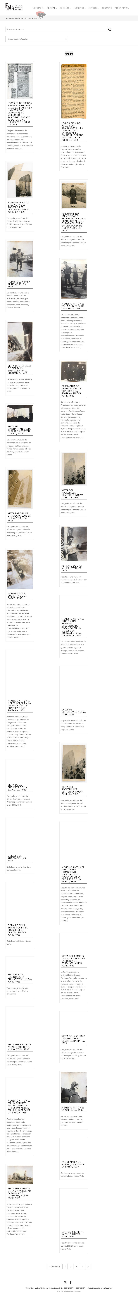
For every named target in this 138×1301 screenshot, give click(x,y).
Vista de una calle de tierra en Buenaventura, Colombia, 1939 (20, 369)
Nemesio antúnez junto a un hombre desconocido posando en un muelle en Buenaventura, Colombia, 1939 (73, 627)
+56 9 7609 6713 (81, 1288)
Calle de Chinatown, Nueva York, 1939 (74, 712)
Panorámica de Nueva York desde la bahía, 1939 (73, 1164)
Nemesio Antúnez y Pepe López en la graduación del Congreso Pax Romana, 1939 (19, 705)
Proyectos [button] (80, 8)
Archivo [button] (52, 8)
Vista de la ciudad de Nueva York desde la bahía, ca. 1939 (73, 1040)
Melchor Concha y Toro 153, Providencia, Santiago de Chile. (44, 1288)
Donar (49, 14)
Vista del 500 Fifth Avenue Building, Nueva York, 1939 (20, 1047)
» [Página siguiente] (88, 1266)
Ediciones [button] (65, 8)
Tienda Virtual (122, 8)
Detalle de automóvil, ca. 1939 (17, 858)
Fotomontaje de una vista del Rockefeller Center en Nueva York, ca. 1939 (18, 207)
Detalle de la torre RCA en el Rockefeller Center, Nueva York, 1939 (18, 930)
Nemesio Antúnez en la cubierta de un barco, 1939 (73, 306)
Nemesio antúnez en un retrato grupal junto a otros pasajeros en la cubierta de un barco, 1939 (19, 1106)
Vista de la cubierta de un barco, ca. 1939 (17, 787)
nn (36, 39)
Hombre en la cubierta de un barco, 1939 (17, 596)
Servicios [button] (94, 8)
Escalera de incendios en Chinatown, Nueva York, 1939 (20, 978)
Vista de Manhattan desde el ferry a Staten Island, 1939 (19, 430)
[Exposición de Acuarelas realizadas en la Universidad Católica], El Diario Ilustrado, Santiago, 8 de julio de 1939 (73, 131)
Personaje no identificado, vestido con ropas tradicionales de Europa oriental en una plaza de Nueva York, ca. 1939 (74, 222)
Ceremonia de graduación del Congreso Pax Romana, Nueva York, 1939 (72, 391)
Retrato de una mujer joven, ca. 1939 (72, 568)
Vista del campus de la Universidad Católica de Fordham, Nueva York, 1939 (73, 961)
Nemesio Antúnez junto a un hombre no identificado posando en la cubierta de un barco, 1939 (73, 874)
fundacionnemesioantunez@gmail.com (100, 1288)
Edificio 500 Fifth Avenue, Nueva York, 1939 (73, 1234)
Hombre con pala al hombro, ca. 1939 (19, 284)
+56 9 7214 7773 (69, 1288)
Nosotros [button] (38, 8)
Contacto (107, 8)
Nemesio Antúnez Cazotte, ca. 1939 (73, 1109)
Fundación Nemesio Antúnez (14, 9)
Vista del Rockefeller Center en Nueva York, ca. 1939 (72, 494)
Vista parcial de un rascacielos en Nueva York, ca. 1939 (19, 517)
